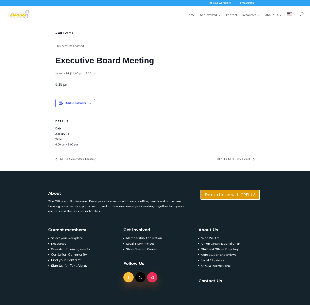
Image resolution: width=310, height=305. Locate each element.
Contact (231, 15)
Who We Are (210, 238)
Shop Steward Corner (141, 249)
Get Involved (208, 15)
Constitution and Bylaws (218, 255)
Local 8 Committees (140, 243)
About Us (271, 15)
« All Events (64, 33)
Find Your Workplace (219, 3)
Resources (249, 15)
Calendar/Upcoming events (70, 249)
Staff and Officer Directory (220, 249)
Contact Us (210, 280)
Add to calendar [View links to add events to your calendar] (75, 103)
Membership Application (144, 238)
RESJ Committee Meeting (77, 159)
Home (191, 15)
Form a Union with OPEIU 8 (230, 194)
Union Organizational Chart (220, 243)
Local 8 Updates (212, 260)
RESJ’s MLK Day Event (234, 159)
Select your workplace (67, 238)
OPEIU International (216, 266)
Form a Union (246, 3)
